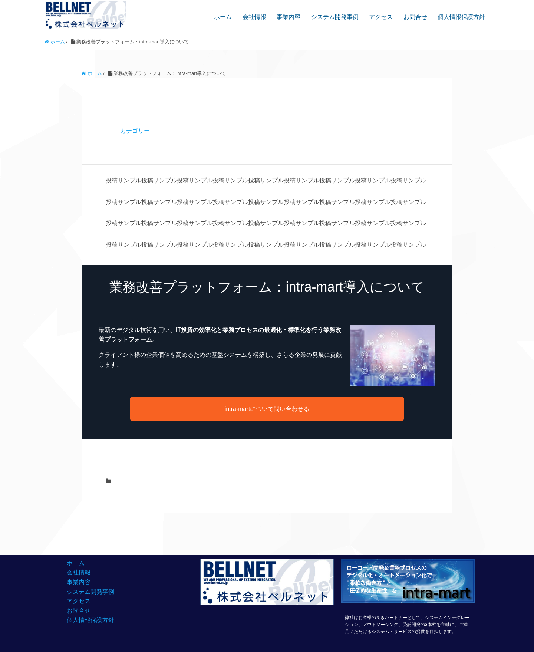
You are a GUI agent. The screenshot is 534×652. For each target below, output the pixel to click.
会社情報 (254, 17)
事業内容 (288, 17)
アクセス (381, 17)
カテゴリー (135, 131)
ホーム (223, 17)
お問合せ (415, 17)
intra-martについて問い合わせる (267, 409)
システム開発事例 (335, 17)
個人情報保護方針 (461, 17)
